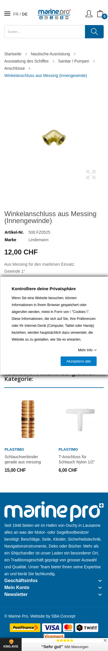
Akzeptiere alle (78, 361)
